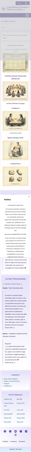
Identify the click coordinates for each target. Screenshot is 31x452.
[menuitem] (5, 441)
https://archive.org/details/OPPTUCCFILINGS (15, 234)
